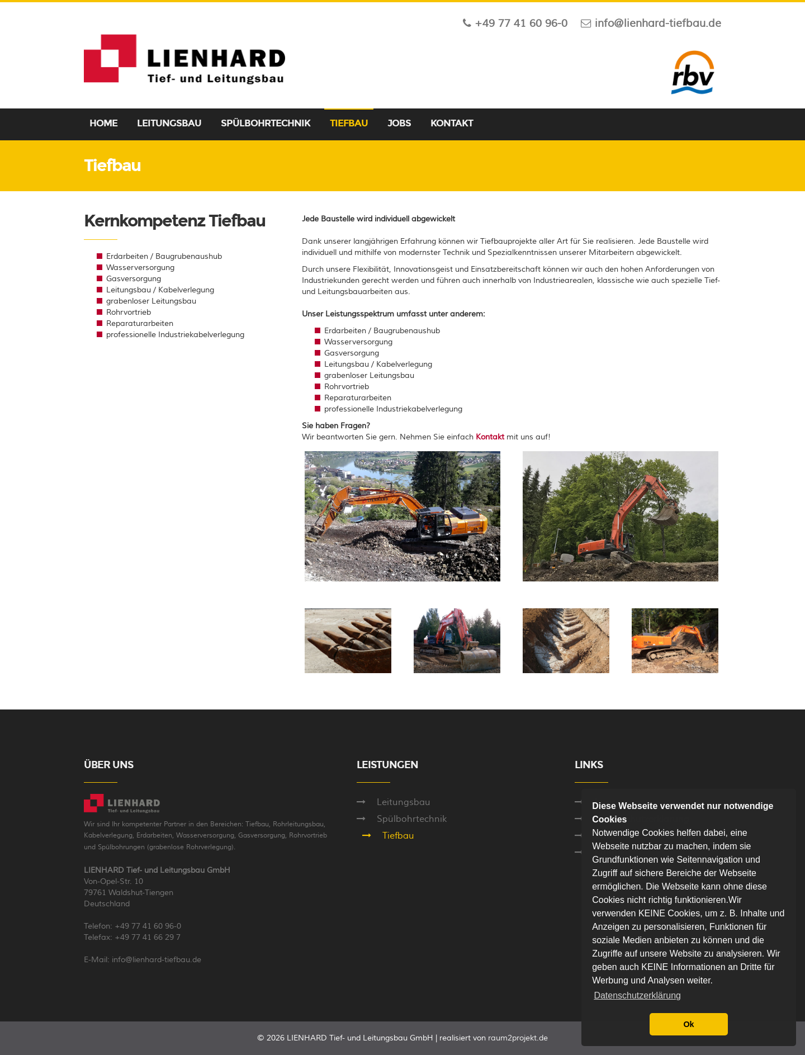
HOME (103, 123)
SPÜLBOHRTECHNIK (265, 123)
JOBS (399, 123)
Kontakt (490, 437)
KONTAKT (451, 123)
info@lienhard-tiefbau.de (156, 960)
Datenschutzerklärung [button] (637, 995)
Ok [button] (688, 1024)
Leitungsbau (403, 802)
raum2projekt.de (518, 1038)
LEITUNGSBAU (169, 123)
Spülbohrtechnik (412, 819)
